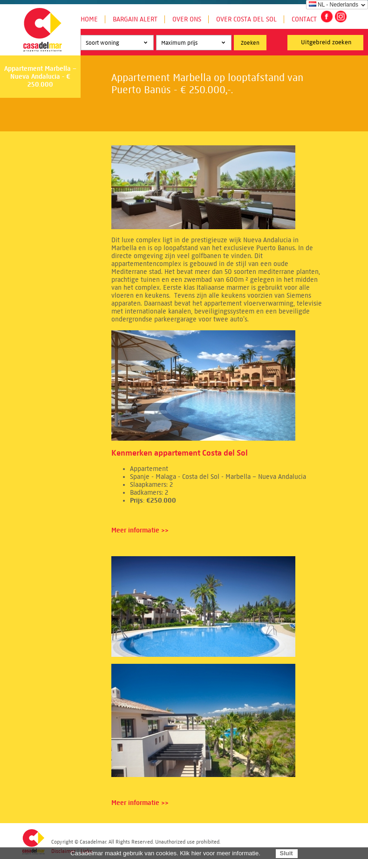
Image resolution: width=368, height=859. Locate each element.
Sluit (286, 853)
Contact (304, 19)
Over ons (186, 19)
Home (89, 19)
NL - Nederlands (333, 4)
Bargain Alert (135, 19)
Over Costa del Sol (246, 19)
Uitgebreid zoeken (326, 42)
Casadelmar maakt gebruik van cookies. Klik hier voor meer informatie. (165, 853)
